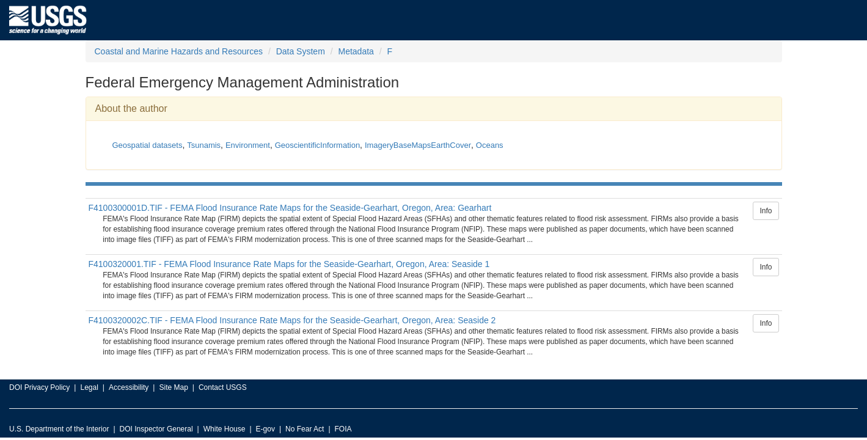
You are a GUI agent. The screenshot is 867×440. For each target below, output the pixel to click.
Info (765, 211)
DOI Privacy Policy (39, 387)
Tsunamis (204, 145)
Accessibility (128, 387)
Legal (89, 387)
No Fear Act (304, 429)
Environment (247, 145)
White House (224, 429)
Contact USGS (223, 387)
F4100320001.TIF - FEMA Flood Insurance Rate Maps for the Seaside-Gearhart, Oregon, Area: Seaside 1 (289, 264)
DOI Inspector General (156, 429)
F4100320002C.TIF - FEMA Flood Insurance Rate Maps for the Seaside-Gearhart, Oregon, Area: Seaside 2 (292, 320)
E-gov (265, 429)
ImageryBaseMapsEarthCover (418, 145)
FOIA (343, 429)
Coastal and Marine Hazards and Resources (179, 51)
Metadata (355, 51)
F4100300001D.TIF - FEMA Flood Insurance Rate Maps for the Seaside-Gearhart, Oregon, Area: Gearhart (290, 208)
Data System (300, 51)
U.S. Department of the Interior (59, 429)
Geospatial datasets (147, 145)
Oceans (489, 145)
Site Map (173, 387)
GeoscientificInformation (317, 145)
